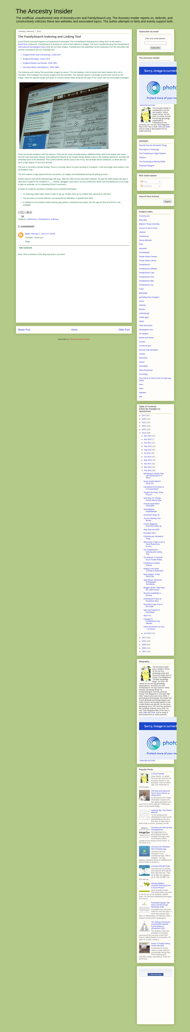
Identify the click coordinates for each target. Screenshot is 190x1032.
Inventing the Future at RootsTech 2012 (152, 600)
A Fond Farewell (157, 774)
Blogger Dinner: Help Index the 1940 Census (154, 589)
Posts (144, 182)
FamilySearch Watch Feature (152, 564)
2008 (144, 648)
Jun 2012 (148, 457)
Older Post (124, 329)
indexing (54, 219)
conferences (32, 219)
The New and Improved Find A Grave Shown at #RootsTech (160, 793)
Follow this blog (155, 974)
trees (141, 384)
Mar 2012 (148, 467)
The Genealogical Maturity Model (152, 162)
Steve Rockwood (145, 370)
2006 (168, 127)
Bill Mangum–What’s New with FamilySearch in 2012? (154, 476)
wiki (140, 397)
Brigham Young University (149, 224)
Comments (146, 186)
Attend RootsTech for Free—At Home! (154, 628)
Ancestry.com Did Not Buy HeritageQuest (161, 829)
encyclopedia (144, 252)
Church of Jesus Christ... (149, 228)
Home (74, 329)
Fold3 (141, 289)
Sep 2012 (148, 446)
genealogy (143, 293)
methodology (144, 313)
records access (145, 346)
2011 (144, 638)
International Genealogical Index (32, 47)
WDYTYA (147, 616)
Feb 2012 (148, 470)
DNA (141, 244)
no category (143, 334)
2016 (144, 419)
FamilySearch (44, 219)
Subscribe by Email (147, 105)
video (141, 388)
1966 (160, 127)
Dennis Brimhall (145, 240)
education (143, 248)
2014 (144, 426)
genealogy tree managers (149, 297)
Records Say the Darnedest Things (153, 145)
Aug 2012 (148, 450)
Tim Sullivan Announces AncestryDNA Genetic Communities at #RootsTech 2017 (160, 925)
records (142, 342)
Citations (142, 157)
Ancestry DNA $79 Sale (160, 866)
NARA (141, 321)
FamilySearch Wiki (146, 281)
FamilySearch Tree (146, 277)
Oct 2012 (148, 443)
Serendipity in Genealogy (149, 149)
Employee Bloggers (147, 166)
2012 (144, 433)
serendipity (143, 366)
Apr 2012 (148, 464)
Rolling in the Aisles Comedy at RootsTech (153, 570)
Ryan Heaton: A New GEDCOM (152, 575)
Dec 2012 (148, 436)
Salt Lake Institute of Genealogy (152, 611)
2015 (144, 422)
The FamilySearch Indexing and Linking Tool (153, 552)
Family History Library (147, 261)
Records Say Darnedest (148, 350)
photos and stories (146, 338)
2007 (144, 652)
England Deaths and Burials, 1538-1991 (40, 63)
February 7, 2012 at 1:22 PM (43, 234)
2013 (144, 429)
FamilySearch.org (146, 285)
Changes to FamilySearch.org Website (152, 621)
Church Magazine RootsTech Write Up (153, 525)
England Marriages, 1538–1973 (36, 59)
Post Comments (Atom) (80, 339)
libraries (142, 309)
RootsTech (22, 44)
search (141, 362)
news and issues (145, 325)
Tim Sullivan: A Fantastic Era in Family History (153, 558)
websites (142, 393)
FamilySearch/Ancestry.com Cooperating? (154, 488)
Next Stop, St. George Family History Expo (153, 499)
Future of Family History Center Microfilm (160, 945)
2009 (144, 645)
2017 (144, 416)
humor (141, 301)
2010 (144, 641)
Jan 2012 (148, 633)
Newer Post (24, 329)
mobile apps (144, 317)
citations (142, 232)
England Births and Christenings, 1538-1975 (42, 55)
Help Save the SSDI (151, 530)
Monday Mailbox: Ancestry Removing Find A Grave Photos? (161, 885)
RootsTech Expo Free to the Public (153, 605)
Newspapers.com (146, 330)
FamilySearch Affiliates (148, 269)
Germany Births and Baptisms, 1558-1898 (41, 67)
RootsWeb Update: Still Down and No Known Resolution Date (160, 905)
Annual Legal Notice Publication (151, 505)
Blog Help (143, 220)
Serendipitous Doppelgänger (150, 510)
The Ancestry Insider (44, 11)
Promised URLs (150, 533)
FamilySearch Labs (146, 273)
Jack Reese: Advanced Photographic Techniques (153, 582)
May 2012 (148, 460)
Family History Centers (148, 257)
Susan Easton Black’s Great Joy (152, 482)
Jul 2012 (147, 453)
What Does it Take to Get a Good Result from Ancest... (154, 544)
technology (143, 374)
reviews (142, 354)
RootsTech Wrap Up (151, 515)
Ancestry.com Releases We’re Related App (160, 848)
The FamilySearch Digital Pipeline (152, 153)
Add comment (25, 248)
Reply (27, 241)
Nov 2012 (148, 439)
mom (27, 234)
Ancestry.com (144, 216)
